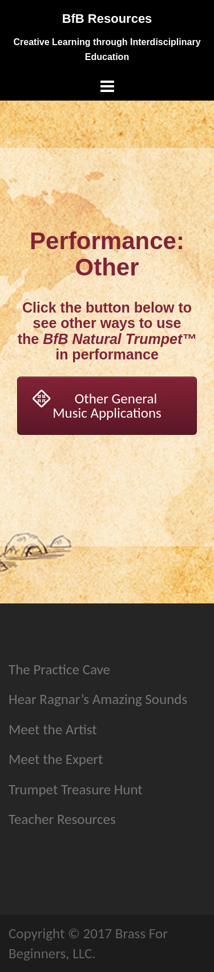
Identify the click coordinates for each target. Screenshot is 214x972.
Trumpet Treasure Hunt (76, 789)
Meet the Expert (56, 759)
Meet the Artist (53, 729)
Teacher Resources (62, 819)
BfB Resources (107, 18)
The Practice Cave (59, 669)
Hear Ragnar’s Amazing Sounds (98, 699)
